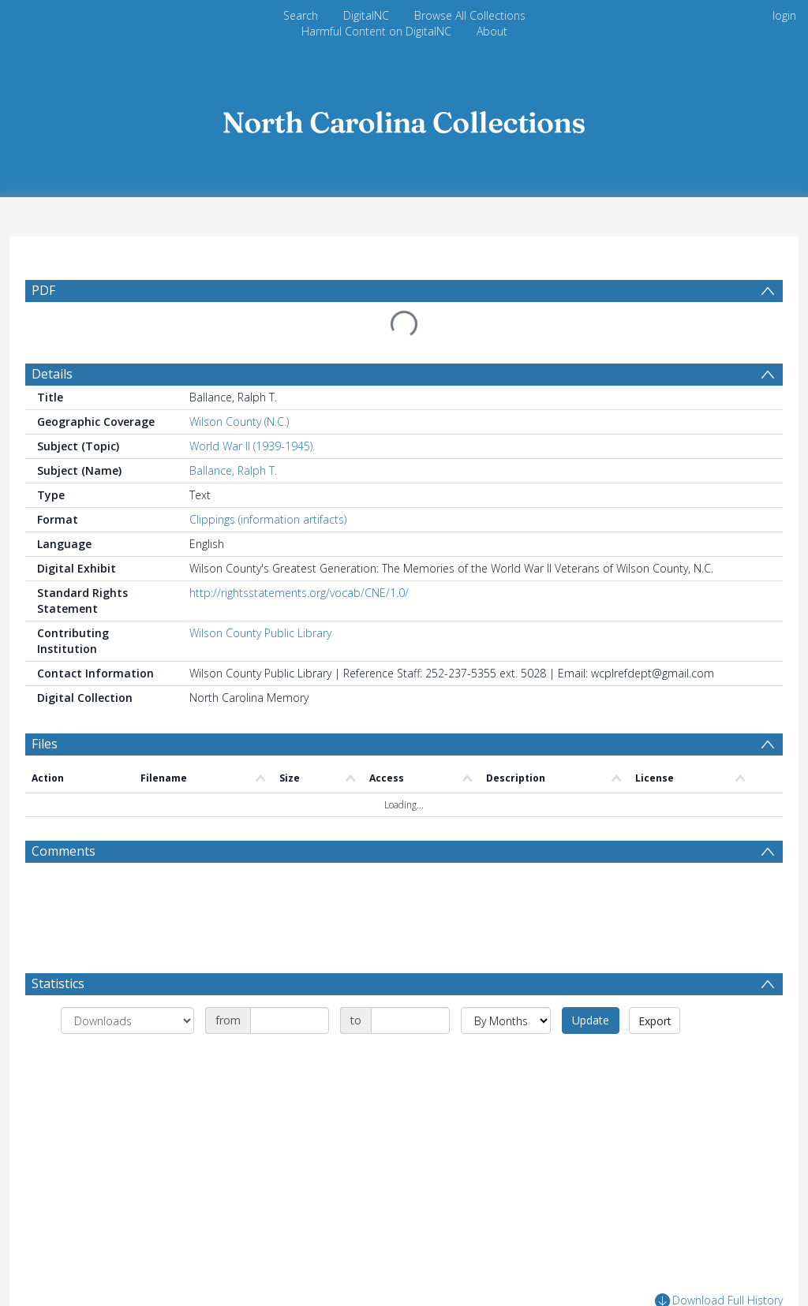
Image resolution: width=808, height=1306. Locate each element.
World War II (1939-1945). (252, 445)
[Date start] (289, 1020)
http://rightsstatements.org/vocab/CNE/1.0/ (299, 592)
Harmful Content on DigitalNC (376, 31)
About (492, 31)
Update (590, 1020)
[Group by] (127, 1020)
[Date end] (410, 1020)
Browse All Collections (470, 15)
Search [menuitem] (300, 15)
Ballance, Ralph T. (233, 470)
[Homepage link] (404, 117)
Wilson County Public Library (260, 632)
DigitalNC (366, 15)
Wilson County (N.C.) (239, 421)
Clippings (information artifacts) (267, 519)
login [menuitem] (784, 15)
